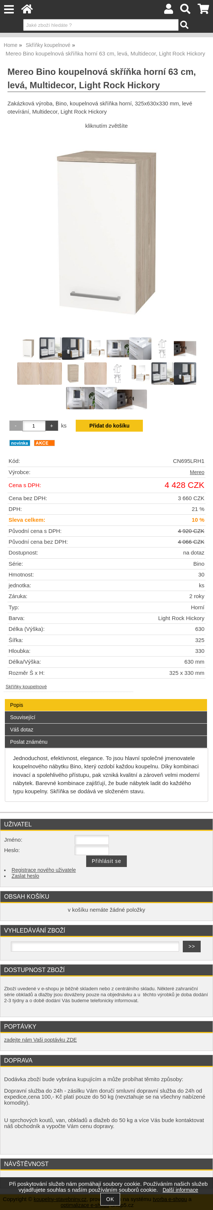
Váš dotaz (21, 730)
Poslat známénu (28, 742)
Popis (16, 705)
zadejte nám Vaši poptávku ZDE (40, 1040)
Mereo (197, 472)
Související (22, 717)
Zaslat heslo (25, 876)
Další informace (180, 1190)
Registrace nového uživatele (44, 870)
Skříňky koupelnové (26, 686)
